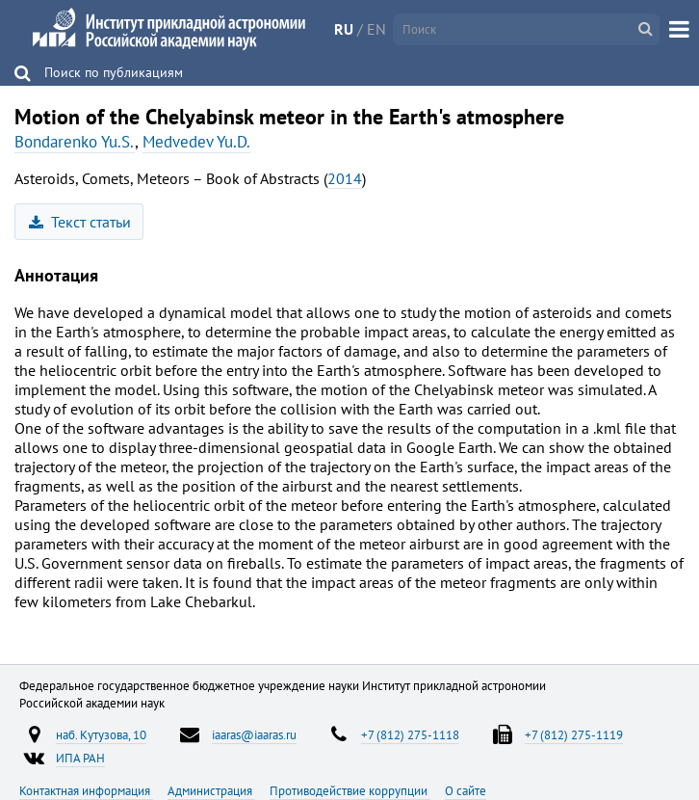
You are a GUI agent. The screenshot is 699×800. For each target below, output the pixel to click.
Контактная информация (86, 790)
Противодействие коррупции (350, 790)
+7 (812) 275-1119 (574, 734)
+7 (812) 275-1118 (410, 734)
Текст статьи (80, 221)
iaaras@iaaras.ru (254, 734)
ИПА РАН (80, 757)
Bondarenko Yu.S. (74, 141)
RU (343, 29)
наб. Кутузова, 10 (101, 734)
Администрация (211, 790)
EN (376, 29)
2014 (344, 178)
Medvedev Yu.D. (196, 141)
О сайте (465, 790)
